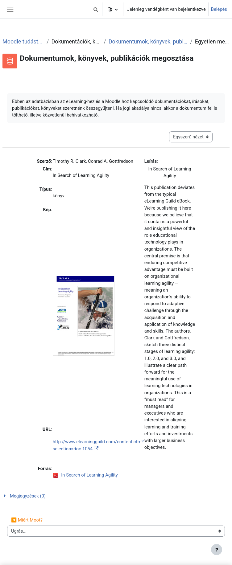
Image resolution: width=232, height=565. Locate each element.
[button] (95, 9)
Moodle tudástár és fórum (23, 41)
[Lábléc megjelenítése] (216, 549)
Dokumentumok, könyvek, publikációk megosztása (148, 41)
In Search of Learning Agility (89, 475)
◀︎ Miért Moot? (27, 520)
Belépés (219, 9)
